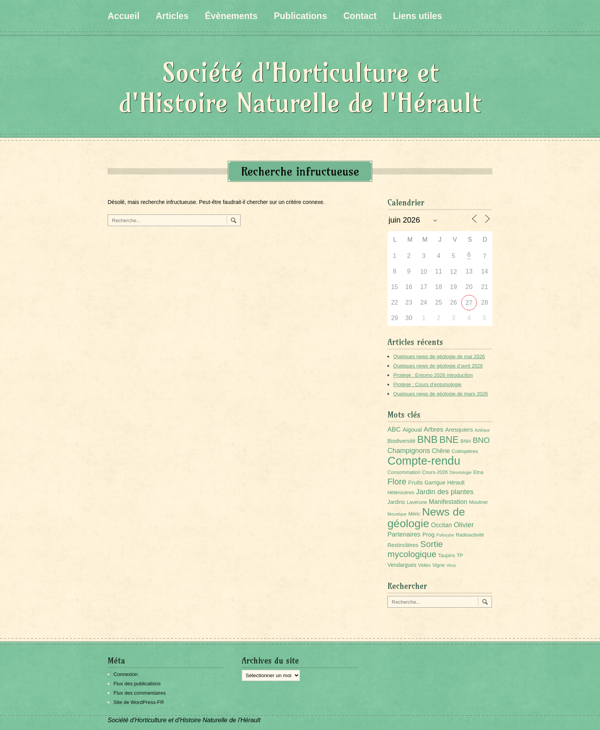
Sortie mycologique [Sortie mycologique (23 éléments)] (415, 549)
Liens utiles (417, 16)
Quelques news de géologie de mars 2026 (440, 394)
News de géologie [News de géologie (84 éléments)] (426, 517)
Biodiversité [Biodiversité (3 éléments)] (401, 441)
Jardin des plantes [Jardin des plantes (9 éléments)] (445, 492)
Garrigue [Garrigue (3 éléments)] (434, 482)
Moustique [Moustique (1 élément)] (396, 514)
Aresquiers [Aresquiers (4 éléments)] (459, 429)
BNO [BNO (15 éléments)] (481, 440)
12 (453, 271)
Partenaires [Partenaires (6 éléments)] (403, 534)
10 (423, 271)
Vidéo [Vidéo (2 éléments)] (424, 565)
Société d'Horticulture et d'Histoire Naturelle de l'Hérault (300, 87)
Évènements (231, 16)
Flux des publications (136, 683)
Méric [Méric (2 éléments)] (414, 514)
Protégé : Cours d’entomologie (427, 384)
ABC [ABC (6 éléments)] (394, 429)
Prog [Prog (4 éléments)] (428, 534)
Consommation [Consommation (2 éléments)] (403, 472)
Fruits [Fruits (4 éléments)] (415, 482)
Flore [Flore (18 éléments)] (396, 481)
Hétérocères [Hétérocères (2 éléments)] (400, 492)
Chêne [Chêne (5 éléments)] (441, 451)
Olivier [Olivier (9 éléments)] (463, 525)
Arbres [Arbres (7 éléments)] (433, 429)
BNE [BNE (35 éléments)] (449, 439)
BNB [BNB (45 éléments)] (427, 439)
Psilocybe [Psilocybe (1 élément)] (445, 535)
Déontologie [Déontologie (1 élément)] (461, 472)
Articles (172, 16)
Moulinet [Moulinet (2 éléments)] (478, 502)
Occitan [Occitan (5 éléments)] (441, 525)
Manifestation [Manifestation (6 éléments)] (448, 501)
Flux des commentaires (139, 693)
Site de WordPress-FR (138, 702)
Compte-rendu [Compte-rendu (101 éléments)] (423, 460)
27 (469, 303)
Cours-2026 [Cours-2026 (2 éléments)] (435, 472)
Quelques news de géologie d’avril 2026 (438, 366)
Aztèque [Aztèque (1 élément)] (482, 430)
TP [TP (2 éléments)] (460, 555)
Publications (300, 16)
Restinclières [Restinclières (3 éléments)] (403, 545)
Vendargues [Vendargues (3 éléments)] (401, 565)
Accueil (124, 16)
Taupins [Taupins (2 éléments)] (446, 555)
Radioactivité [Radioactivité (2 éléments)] (470, 535)
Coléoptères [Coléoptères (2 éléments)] (465, 451)
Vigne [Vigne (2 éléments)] (438, 565)
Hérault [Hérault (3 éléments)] (456, 482)
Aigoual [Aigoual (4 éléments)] (412, 429)
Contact (360, 16)
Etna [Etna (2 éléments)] (478, 472)
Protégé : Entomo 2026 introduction (433, 375)
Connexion (125, 674)
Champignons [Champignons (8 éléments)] (408, 451)
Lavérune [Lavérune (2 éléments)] (416, 502)
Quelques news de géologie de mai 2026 (439, 356)
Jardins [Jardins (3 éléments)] (396, 502)
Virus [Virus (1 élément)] (451, 565)
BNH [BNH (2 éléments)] (465, 441)
